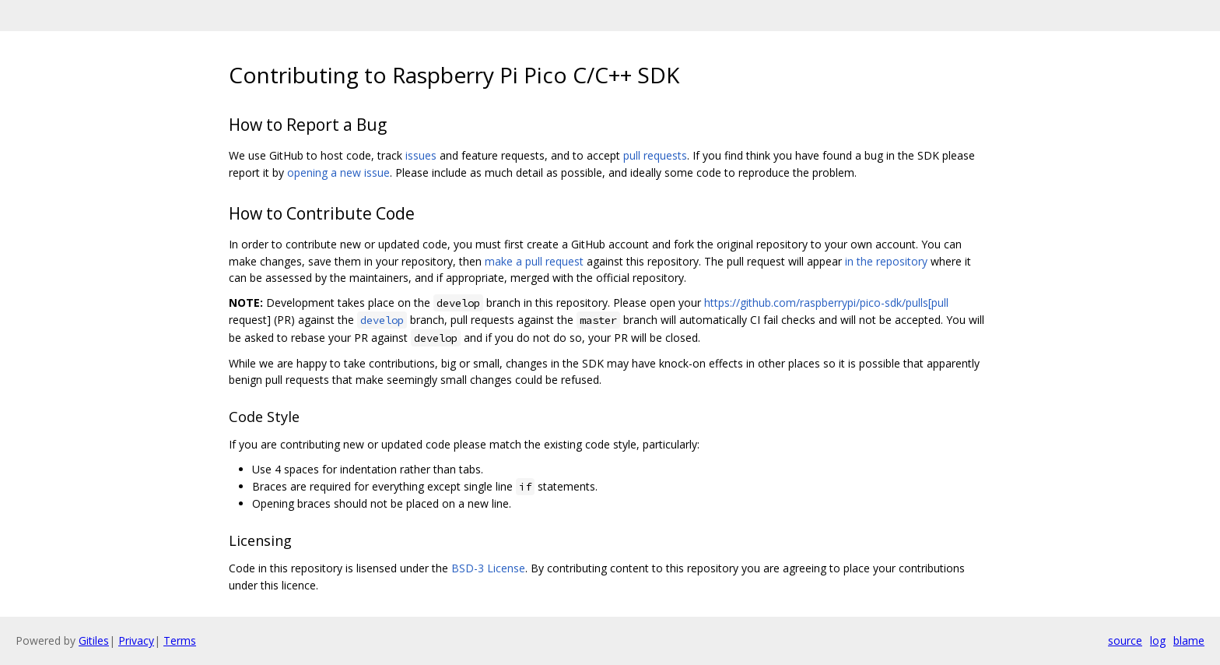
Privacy (136, 640)
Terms (179, 640)
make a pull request (534, 261)
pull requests (655, 155)
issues (420, 155)
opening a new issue (338, 172)
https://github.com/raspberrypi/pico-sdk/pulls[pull (826, 302)
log (1158, 640)
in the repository (886, 261)
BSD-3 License (488, 568)
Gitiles (94, 640)
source (1125, 640)
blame (1188, 640)
